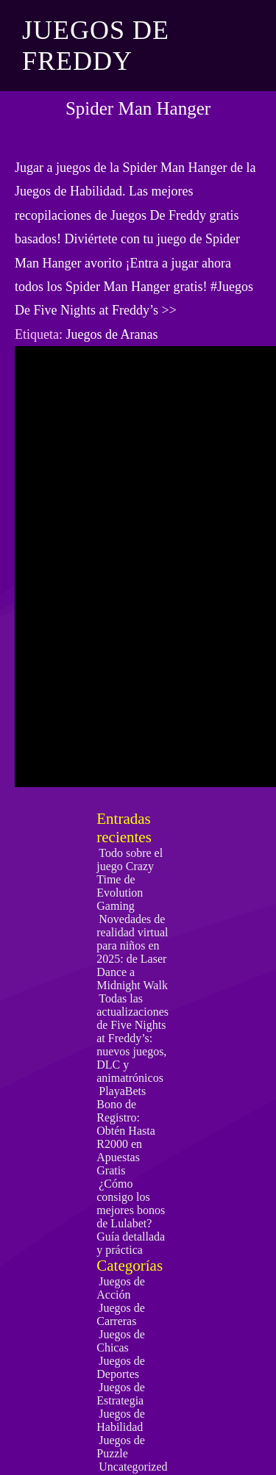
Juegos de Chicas (120, 1341)
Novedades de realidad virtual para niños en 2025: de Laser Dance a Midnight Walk (132, 952)
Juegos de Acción (120, 1288)
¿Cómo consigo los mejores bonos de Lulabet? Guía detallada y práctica (130, 1216)
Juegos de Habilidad (120, 1420)
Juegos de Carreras (120, 1314)
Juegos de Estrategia (120, 1394)
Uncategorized (133, 1466)
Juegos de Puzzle (120, 1447)
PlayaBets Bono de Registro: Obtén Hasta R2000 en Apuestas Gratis (125, 1131)
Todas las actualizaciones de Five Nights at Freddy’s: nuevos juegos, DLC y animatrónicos (132, 1038)
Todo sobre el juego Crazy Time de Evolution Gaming (129, 879)
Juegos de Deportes (120, 1367)
